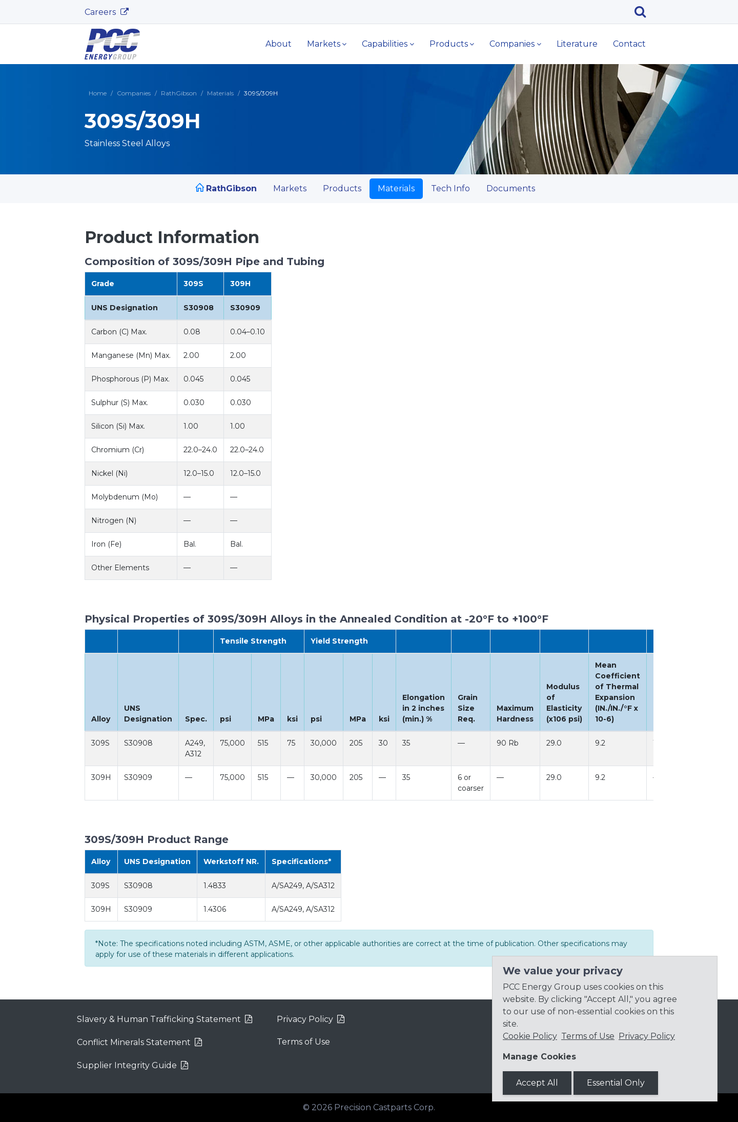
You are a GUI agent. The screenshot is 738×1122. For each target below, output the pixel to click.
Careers (101, 12)
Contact (629, 44)
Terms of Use (303, 1042)
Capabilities (384, 44)
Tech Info (450, 188)
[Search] (643, 12)
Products (448, 44)
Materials (220, 93)
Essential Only (616, 1083)
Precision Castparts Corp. (384, 1107)
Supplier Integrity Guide (127, 1065)
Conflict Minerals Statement (134, 1042)
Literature (577, 44)
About (278, 44)
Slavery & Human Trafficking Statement (159, 1019)
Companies (512, 44)
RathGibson (179, 93)
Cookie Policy (530, 1036)
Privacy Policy (305, 1019)
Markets (323, 44)
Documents (510, 188)
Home (98, 93)
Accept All (537, 1083)
